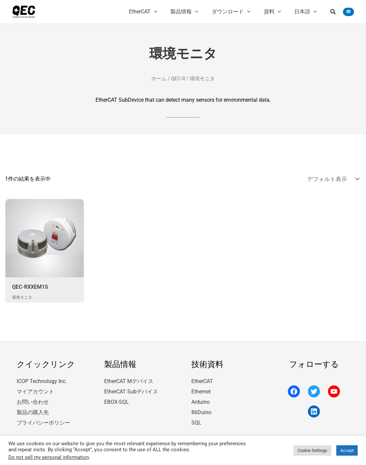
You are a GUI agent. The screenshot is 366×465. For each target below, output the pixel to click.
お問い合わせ (33, 399)
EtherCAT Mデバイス (128, 379)
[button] (333, 12)
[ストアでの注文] (334, 178)
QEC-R (178, 78)
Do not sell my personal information (48, 457)
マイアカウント (35, 389)
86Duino (201, 409)
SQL (196, 419)
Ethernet (201, 389)
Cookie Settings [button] (312, 450)
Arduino (200, 399)
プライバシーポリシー (43, 419)
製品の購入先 (33, 409)
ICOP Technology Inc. (42, 379)
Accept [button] (347, 450)
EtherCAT (202, 379)
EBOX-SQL (116, 399)
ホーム (158, 78)
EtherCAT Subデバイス (131, 389)
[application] (166, 11)
